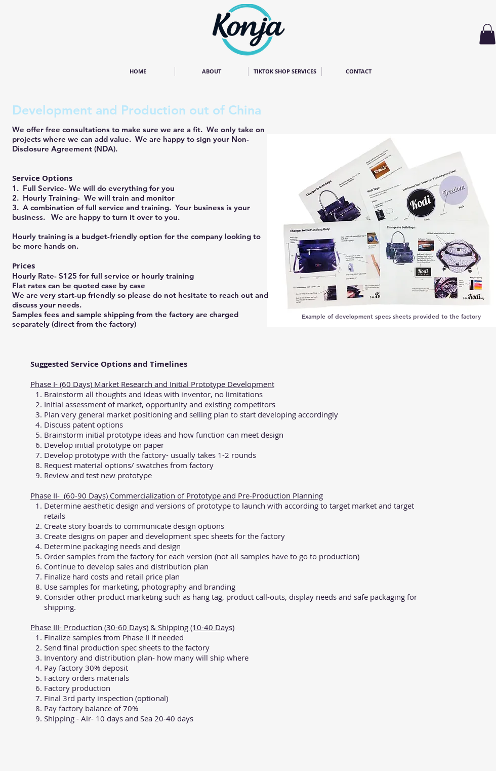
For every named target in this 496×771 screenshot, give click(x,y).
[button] (487, 34)
